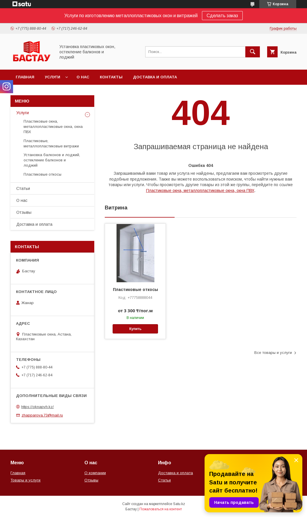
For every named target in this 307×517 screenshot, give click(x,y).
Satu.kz (179, 504)
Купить (135, 329)
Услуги (52, 77)
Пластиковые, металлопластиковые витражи (51, 143)
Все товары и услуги (273, 352)
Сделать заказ (222, 15)
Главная (25, 77)
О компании (95, 473)
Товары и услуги (25, 480)
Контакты (111, 77)
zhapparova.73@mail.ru (42, 415)
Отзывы (23, 212)
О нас (83, 77)
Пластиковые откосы (135, 289)
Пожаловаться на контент (160, 509)
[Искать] (252, 51)
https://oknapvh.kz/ (37, 407)
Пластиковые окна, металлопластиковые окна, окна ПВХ (200, 190)
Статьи (23, 188)
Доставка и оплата (155, 77)
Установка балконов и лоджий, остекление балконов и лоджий (52, 160)
